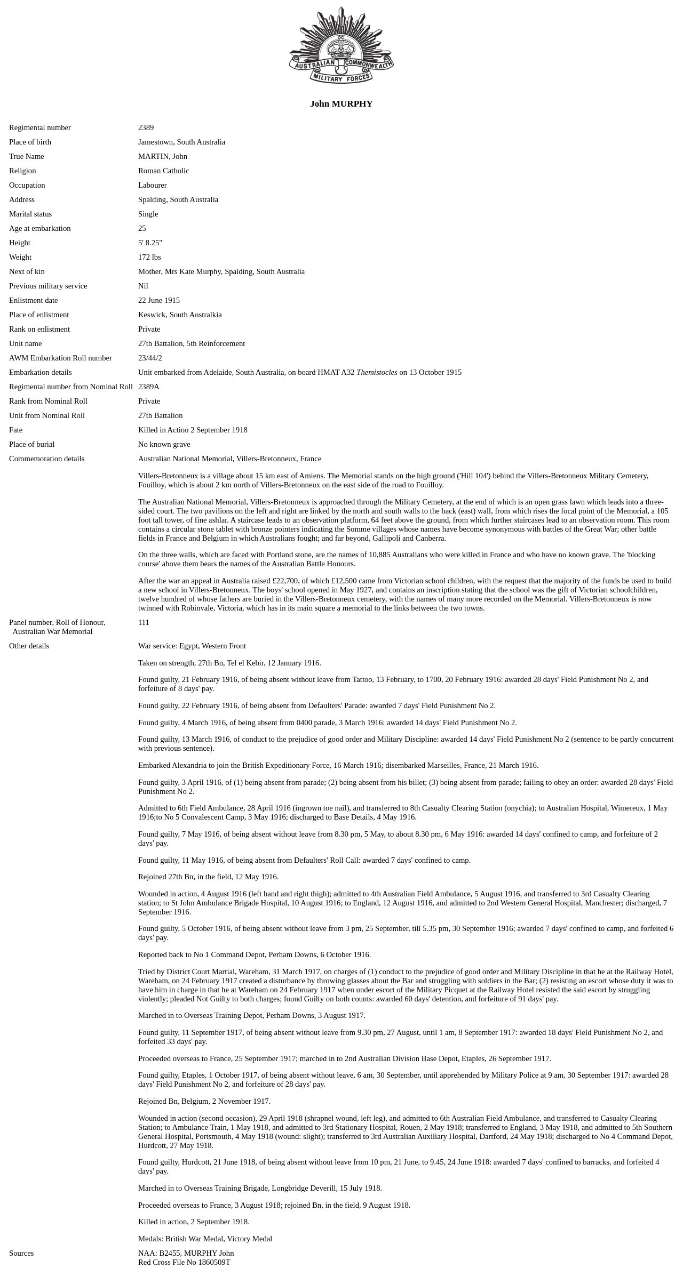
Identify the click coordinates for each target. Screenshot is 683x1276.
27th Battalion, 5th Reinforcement (191, 343)
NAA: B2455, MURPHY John (186, 1253)
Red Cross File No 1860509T (184, 1262)
